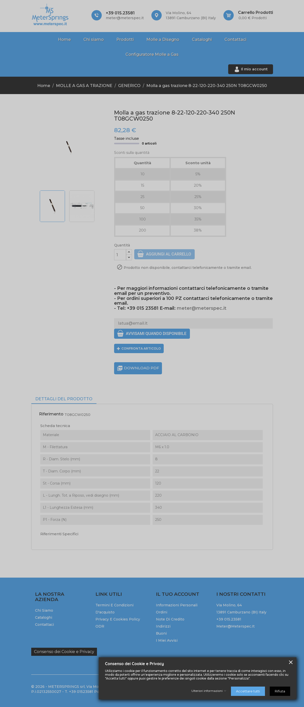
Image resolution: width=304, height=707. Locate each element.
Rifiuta (280, 691)
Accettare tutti (248, 691)
